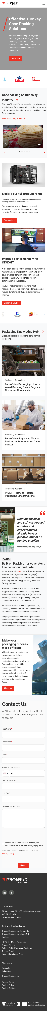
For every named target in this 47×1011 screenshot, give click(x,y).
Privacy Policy (8, 982)
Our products (9, 220)
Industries (6, 971)
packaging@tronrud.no (11, 917)
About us (8, 688)
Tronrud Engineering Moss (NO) (15, 934)
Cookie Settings (9, 988)
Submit (23, 865)
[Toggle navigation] (43, 4)
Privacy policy (8, 853)
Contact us (15, 58)
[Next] (44, 152)
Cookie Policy (8, 985)
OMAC (19, 571)
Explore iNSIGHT (11, 303)
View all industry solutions (13, 118)
